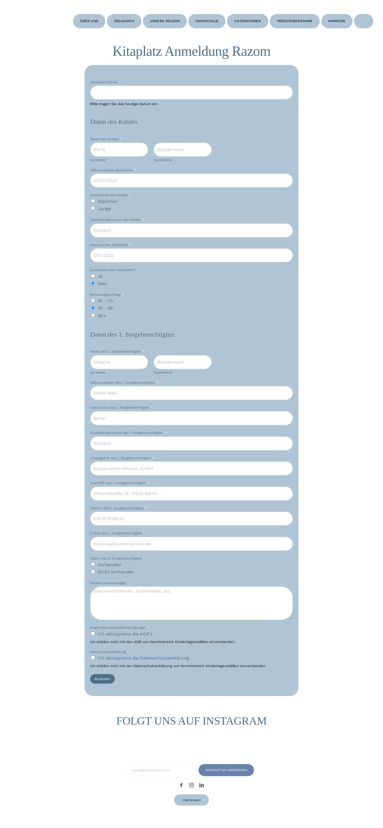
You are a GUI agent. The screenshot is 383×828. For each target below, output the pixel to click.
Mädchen (108, 201)
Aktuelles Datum (105, 82)
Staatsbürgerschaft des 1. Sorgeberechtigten (128, 433)
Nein (103, 283)
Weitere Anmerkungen (108, 583)
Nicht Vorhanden (116, 572)
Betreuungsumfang (106, 295)
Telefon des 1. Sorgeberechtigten (118, 508)
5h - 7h (105, 301)
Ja (100, 276)
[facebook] (181, 785)
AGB (137, 642)
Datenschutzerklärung (109, 652)
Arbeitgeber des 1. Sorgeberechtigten (122, 458)
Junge (104, 208)
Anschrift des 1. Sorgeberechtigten (119, 483)
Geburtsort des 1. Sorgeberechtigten (121, 408)
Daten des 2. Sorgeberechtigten (117, 558)
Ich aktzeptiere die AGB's (125, 634)
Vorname (98, 160)
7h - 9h (106, 308)
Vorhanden (109, 564)
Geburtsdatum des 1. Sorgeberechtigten (124, 383)
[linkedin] (201, 785)
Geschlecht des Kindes (110, 195)
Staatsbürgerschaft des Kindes (117, 220)
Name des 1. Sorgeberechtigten (117, 351)
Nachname (163, 160)
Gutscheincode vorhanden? (112, 270)
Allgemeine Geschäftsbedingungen (119, 628)
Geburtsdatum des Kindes (113, 170)
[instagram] (191, 785)
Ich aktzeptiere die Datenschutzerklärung (143, 658)
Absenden (102, 679)
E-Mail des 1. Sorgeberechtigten (117, 533)
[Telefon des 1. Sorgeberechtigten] (191, 519)
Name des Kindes (106, 139)
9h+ (102, 315)
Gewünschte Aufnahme (110, 245)
